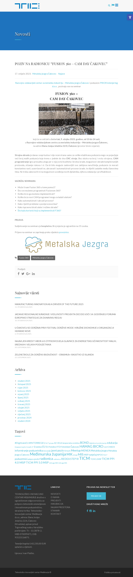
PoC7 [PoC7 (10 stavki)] (105, 455)
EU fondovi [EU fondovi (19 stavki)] (51, 446)
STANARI (55, 510)
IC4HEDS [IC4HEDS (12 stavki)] (111, 447)
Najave (61, 73)
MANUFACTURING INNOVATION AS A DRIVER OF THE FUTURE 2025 (49, 304)
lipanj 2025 (23, 397)
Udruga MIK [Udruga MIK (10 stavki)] (53, 463)
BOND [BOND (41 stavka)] (84, 442)
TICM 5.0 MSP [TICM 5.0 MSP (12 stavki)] (95, 459)
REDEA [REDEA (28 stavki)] (65, 458)
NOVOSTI (55, 494)
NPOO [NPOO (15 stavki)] (100, 455)
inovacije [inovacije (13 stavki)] (47, 451)
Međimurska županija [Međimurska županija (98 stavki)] (48, 454)
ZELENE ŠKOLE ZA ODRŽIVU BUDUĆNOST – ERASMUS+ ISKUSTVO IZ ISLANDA (54, 354)
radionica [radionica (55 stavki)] (46, 459)
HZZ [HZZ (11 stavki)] (105, 447)
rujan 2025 (23, 387)
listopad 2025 (24, 384)
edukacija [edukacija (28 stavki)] (112, 442)
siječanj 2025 (24, 414)
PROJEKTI (56, 500)
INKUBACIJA (57, 503)
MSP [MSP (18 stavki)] (86, 454)
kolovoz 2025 (24, 391)
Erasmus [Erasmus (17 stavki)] (38, 446)
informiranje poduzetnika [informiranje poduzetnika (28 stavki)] (29, 450)
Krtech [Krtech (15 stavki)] (67, 450)
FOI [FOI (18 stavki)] (59, 446)
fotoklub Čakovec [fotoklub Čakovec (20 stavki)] (70, 446)
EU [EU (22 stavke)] (43, 446)
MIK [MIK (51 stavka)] (69, 454)
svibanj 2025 (24, 401)
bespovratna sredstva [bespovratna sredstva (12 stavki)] (71, 443)
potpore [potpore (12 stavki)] (31, 459)
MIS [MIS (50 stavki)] (80, 454)
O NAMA (55, 497)
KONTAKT (56, 514)
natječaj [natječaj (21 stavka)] (93, 454)
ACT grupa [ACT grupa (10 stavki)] (50, 443)
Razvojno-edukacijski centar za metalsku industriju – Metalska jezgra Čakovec (52, 83)
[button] (130, 17)
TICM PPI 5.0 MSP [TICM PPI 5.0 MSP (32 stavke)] (37, 462)
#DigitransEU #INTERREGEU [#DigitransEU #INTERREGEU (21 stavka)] (30, 442)
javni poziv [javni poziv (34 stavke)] (57, 450)
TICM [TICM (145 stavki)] (84, 458)
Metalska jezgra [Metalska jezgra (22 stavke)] (99, 450)
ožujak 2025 (23, 407)
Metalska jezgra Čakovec (44, 73)
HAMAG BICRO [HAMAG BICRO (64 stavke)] (91, 446)
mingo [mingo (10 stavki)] (75, 455)
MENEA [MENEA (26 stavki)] (85, 450)
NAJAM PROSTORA (60, 507)
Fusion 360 (23, 258)
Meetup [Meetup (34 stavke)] (76, 450)
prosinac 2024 (24, 417)
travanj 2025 (24, 404)
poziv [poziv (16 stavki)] (36, 459)
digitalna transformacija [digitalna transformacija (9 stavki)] (97, 443)
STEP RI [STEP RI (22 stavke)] (74, 459)
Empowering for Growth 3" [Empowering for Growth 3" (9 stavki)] (24, 447)
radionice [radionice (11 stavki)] (57, 459)
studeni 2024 (24, 421)
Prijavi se (96, 496)
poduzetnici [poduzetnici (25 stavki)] (21, 458)
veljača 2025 (24, 411)
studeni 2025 (24, 381)
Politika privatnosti (112, 572)
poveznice (64, 232)
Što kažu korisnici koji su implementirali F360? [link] (39, 210)
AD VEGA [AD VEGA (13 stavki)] (58, 443)
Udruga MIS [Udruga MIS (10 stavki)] (62, 463)
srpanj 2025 (23, 394)
